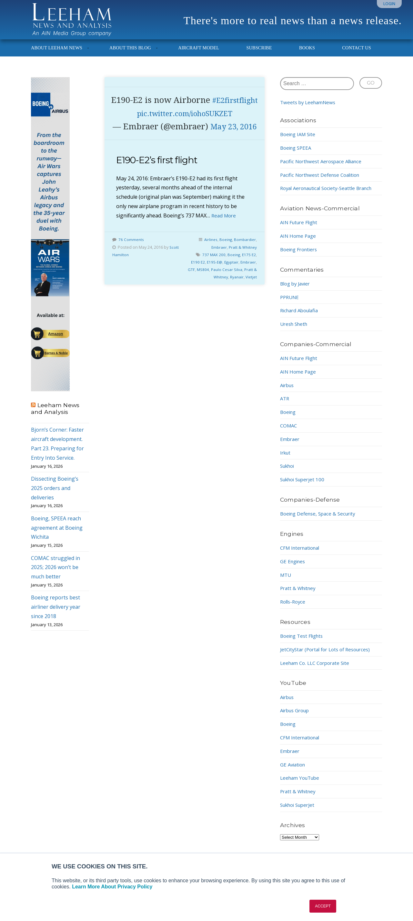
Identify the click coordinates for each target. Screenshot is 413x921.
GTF (188, 301)
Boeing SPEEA (297, 153)
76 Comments (131, 272)
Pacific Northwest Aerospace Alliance (324, 167)
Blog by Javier (296, 289)
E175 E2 (248, 286)
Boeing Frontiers (300, 255)
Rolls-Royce (294, 607)
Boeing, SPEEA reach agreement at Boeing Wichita (57, 533)
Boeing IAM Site (299, 140)
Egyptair (229, 294)
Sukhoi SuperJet (299, 810)
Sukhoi (288, 471)
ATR (285, 404)
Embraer (217, 279)
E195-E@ (212, 294)
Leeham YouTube (301, 783)
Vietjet (251, 309)
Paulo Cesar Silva (225, 301)
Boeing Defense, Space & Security (320, 519)
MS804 (200, 301)
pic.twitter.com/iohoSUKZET (184, 132)
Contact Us (356, 53)
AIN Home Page (299, 241)
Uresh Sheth (295, 329)
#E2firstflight (184, 119)
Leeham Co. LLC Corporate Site (317, 668)
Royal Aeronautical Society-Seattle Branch (330, 193)
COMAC (289, 431)
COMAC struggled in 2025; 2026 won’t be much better (55, 573)
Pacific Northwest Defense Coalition (323, 180)
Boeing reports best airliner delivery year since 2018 (55, 613)
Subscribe (259, 53)
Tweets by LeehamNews (309, 108)
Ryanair (235, 309)
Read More (224, 247)
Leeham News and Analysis (55, 414)
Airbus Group (296, 716)
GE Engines (293, 567)
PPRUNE (290, 302)
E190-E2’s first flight (160, 192)
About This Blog (130, 53)
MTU (286, 580)
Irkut (286, 458)
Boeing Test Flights (303, 641)
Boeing (224, 272)
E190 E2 (194, 294)
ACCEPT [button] (323, 906)
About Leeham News (56, 53)
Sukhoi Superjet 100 (304, 485)
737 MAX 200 (212, 286)
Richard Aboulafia (301, 316)
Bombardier (244, 272)
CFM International (302, 553)
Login (389, 3)
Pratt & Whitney (242, 279)
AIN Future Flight (300, 228)
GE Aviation (293, 770)
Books (307, 53)
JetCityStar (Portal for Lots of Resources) (329, 655)
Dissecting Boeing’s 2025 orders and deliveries (54, 494)
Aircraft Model (198, 53)
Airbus (288, 390)
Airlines (208, 272)
